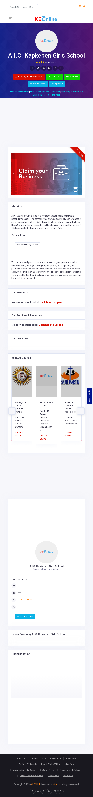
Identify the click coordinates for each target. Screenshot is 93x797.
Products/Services (38, 83)
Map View (69, 764)
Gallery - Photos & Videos (31, 775)
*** (19, 592)
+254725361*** (25, 600)
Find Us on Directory (19, 91)
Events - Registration (51, 758)
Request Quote (25, 616)
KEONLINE (35, 784)
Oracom (57, 784)
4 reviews (52, 62)
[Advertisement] (46, 119)
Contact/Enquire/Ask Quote (29, 77)
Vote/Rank (72, 77)
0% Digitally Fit (54, 77)
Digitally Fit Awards (28, 764)
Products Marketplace (70, 770)
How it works (89, 396)
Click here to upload (52, 302)
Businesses (71, 758)
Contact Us (68, 775)
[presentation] (12, 411)
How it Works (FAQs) (50, 764)
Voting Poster (57, 83)
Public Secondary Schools (27, 245)
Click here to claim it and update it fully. (43, 228)
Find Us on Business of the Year (45, 91)
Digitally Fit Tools (48, 770)
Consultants (53, 775)
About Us (21, 758)
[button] (13, 174)
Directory (34, 758)
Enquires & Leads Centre (24, 770)
